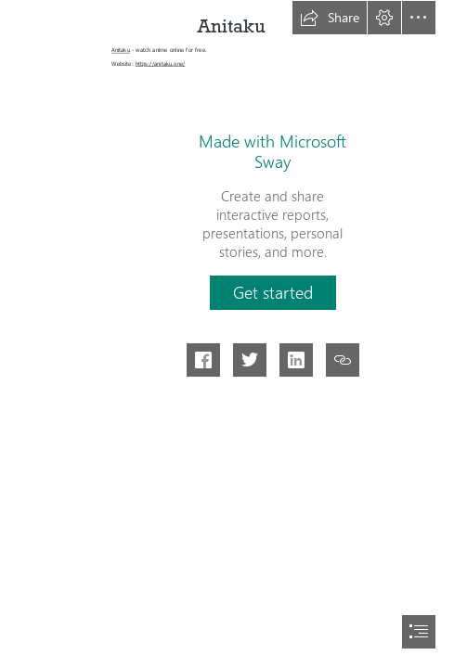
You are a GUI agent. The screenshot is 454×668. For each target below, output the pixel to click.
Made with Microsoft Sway (272, 151)
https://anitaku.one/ (161, 63)
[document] (227, 334)
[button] (329, 17)
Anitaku (120, 50)
